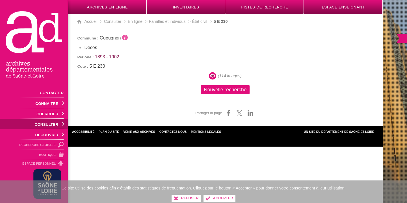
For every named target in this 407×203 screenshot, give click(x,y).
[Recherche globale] (34, 144)
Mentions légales (206, 131)
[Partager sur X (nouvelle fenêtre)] (239, 113)
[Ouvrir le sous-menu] (34, 103)
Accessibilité (83, 131)
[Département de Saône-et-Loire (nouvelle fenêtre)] (47, 184)
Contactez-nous (173, 131)
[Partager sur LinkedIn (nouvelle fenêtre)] (250, 113)
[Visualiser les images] (212, 76)
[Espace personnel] (34, 164)
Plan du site (109, 131)
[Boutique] (34, 154)
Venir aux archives (139, 131)
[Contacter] (34, 92)
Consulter (113, 21)
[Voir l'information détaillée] (125, 37)
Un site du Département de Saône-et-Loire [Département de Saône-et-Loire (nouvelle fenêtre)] (339, 131)
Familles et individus (167, 21)
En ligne (135, 21)
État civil (199, 21)
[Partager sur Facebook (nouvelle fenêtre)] (228, 113)
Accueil (90, 21)
